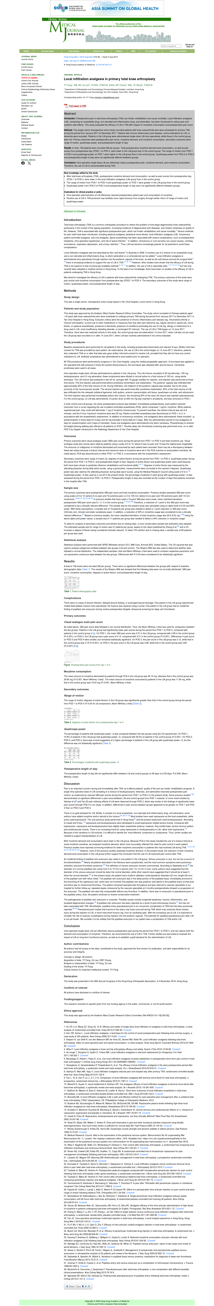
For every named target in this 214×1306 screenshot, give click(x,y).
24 (89, 499)
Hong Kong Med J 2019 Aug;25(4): (79, 57)
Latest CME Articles (30, 84)
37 (177, 902)
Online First (98, 51)
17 (142, 465)
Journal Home (27, 59)
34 (82, 862)
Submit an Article (178, 51)
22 (84, 499)
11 (124, 265)
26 (132, 502)
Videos (119, 51)
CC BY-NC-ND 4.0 (103, 65)
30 (124, 816)
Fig (93, 633)
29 (178, 526)
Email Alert (26, 152)
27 (83, 515)
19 (76, 499)
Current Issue (47, 51)
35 (104, 865)
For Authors (150, 51)
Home (26, 51)
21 (81, 499)
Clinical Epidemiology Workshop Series (38, 89)
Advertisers (26, 139)
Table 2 (137, 704)
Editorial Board (27, 125)
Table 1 (85, 569)
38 (74, 909)
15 (178, 265)
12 (170, 265)
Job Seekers (26, 145)
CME (133, 51)
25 (92, 499)
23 (87, 499)
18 (189, 471)
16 (140, 465)
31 (126, 816)
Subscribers (26, 142)
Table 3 (106, 743)
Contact (24, 128)
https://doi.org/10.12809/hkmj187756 (79, 61)
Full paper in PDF (77, 106)
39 (76, 909)
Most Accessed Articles (31, 87)
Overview (25, 119)
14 (176, 265)
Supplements (27, 92)
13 (173, 265)
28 (183, 515)
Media (23, 136)
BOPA (24, 109)
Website (24, 122)
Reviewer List (27, 106)
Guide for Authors (28, 103)
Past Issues (74, 51)
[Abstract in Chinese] (74, 211)
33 (78, 850)
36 (188, 865)
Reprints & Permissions (31, 155)
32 (129, 816)
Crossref (127, 1030)
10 (122, 265)
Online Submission (29, 112)
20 (79, 499)
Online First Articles (29, 81)
